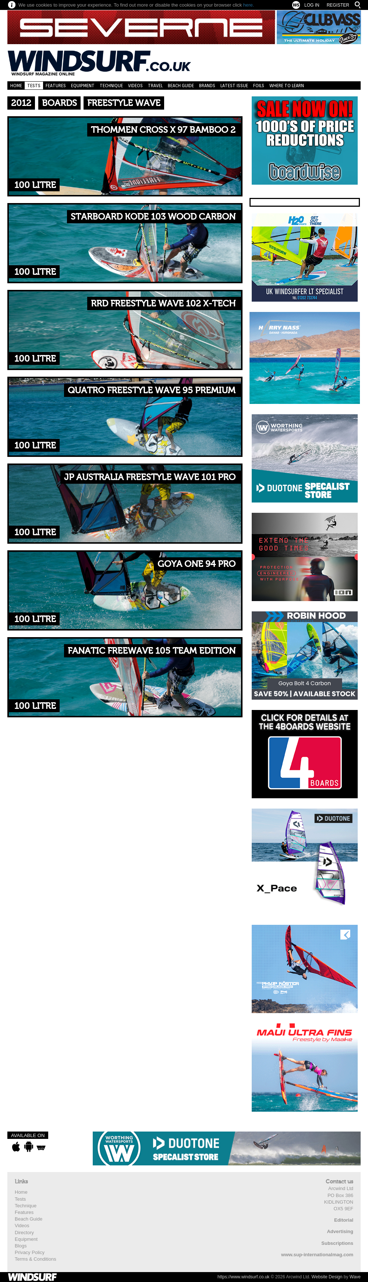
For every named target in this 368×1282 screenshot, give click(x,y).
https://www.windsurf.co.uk (243, 1276)
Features (56, 85)
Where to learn (286, 85)
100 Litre (35, 185)
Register (338, 5)
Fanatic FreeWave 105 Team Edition (152, 651)
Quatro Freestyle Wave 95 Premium (152, 390)
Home (16, 85)
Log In (311, 5)
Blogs (21, 1246)
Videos (135, 85)
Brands (207, 85)
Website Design (327, 1276)
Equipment (83, 85)
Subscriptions (337, 1243)
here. (248, 5)
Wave (355, 1276)
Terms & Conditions (35, 1259)
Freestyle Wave (123, 103)
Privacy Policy (30, 1252)
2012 (21, 103)
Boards (59, 103)
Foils (258, 85)
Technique (111, 85)
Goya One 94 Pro (197, 564)
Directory (24, 1232)
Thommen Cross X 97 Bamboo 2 (163, 130)
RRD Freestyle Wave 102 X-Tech (163, 304)
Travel (155, 85)
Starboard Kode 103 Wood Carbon (153, 217)
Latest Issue (234, 85)
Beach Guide (181, 85)
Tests (33, 85)
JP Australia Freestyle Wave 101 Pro (150, 477)
